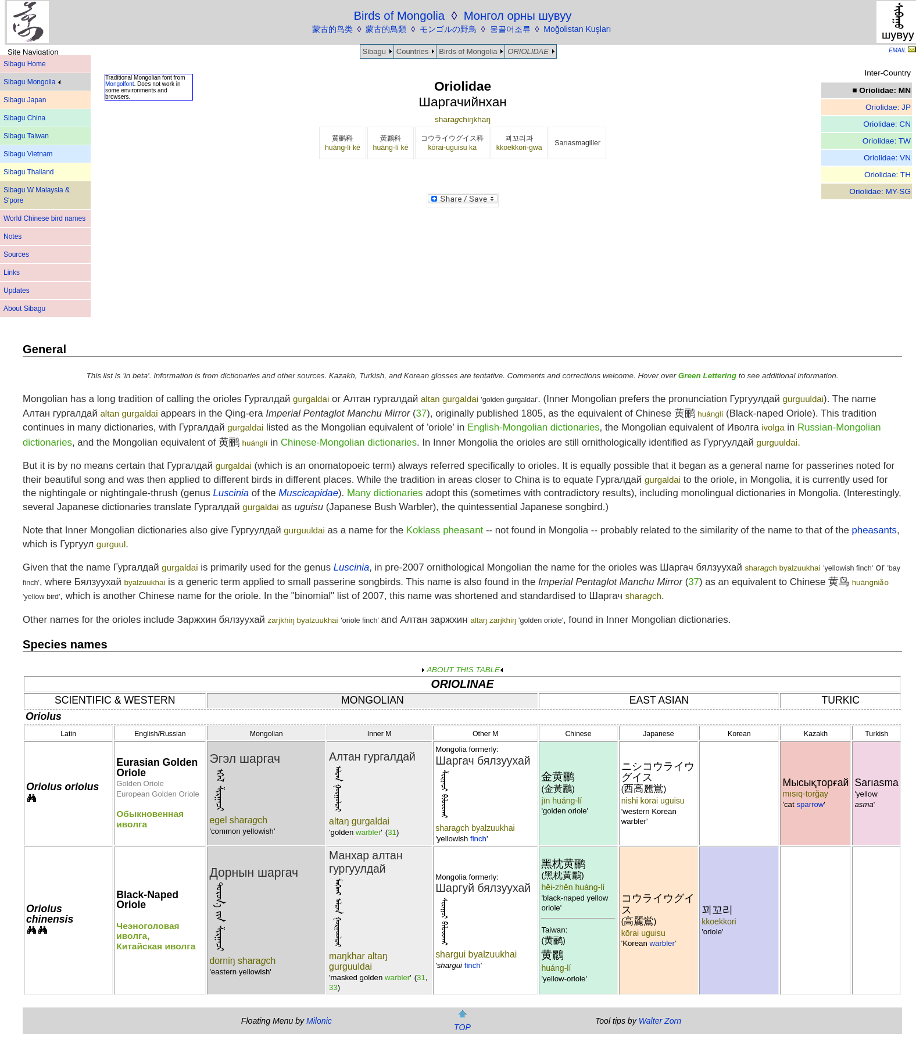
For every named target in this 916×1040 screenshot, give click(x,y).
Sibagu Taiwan (26, 136)
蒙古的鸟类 (332, 29)
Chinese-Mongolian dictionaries (349, 442)
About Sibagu (24, 308)
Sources (16, 254)
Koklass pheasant (444, 530)
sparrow (810, 804)
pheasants (874, 530)
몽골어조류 (510, 29)
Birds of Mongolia (468, 51)
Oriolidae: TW (887, 141)
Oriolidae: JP (888, 107)
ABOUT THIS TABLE (462, 669)
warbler (368, 832)
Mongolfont (119, 84)
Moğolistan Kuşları (577, 29)
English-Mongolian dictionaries (533, 427)
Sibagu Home (24, 64)
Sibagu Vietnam (28, 154)
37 (421, 413)
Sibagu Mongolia (31, 82)
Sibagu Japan (24, 100)
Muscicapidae (308, 493)
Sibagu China (24, 118)
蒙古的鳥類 (386, 29)
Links (11, 272)
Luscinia (231, 493)
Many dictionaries (385, 493)
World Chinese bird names (44, 218)
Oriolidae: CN (887, 124)
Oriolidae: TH (887, 174)
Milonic (319, 1020)
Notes (12, 236)
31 (392, 832)
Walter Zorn (660, 1020)
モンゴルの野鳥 (448, 29)
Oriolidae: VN (887, 157)
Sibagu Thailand (28, 172)
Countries (412, 51)
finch (478, 838)
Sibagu (374, 51)
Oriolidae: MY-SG (880, 191)
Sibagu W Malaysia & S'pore (36, 195)
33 (333, 987)
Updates (16, 290)
